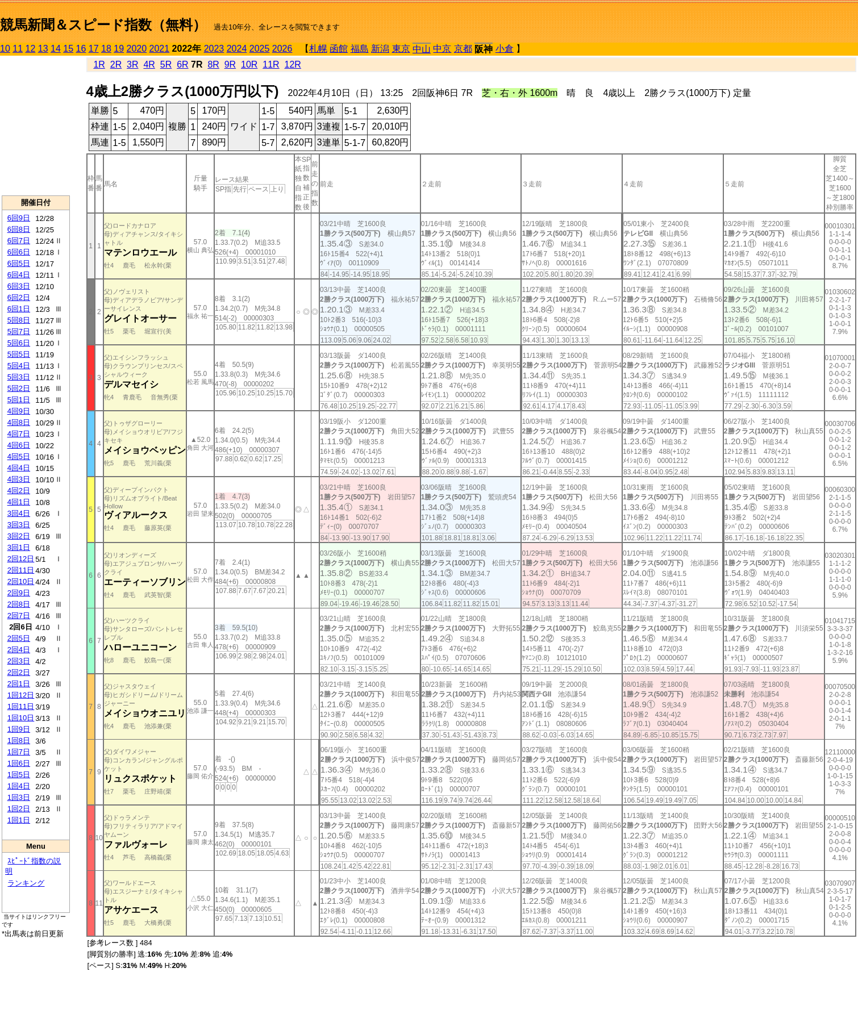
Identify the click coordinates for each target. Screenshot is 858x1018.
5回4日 (18, 365)
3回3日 (18, 524)
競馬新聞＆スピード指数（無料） (103, 24)
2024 (237, 48)
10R (249, 64)
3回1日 (18, 547)
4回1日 (18, 502)
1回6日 (18, 763)
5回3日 (18, 377)
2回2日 (18, 672)
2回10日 (21, 581)
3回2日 (18, 536)
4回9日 (18, 411)
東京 (401, 48)
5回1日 (18, 399)
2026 (282, 48)
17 (94, 48)
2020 (137, 48)
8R (213, 64)
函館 (339, 48)
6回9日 (18, 218)
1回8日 (18, 740)
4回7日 (18, 433)
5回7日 (18, 331)
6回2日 (18, 297)
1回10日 (21, 718)
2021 (159, 48)
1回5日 (18, 774)
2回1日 (18, 683)
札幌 (318, 48)
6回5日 (18, 263)
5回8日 (18, 320)
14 (56, 48)
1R (99, 64)
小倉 (504, 48)
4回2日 (18, 490)
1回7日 (18, 752)
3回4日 (18, 513)
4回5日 (18, 456)
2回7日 (18, 615)
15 (68, 48)
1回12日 (21, 695)
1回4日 (18, 786)
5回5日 (18, 354)
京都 (463, 48)
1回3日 (18, 797)
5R (166, 64)
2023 (214, 48)
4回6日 (18, 445)
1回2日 (18, 808)
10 (5, 48)
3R (132, 64)
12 (31, 48)
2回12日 (21, 558)
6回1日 (18, 308)
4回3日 (18, 479)
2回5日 (18, 638)
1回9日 (18, 729)
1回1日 (18, 820)
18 (106, 48)
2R (116, 64)
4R (149, 64)
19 (119, 48)
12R (293, 64)
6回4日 (18, 274)
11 (18, 48)
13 (43, 48)
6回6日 (18, 252)
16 (81, 48)
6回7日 (18, 240)
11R (271, 64)
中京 (442, 48)
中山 (422, 49)
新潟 (380, 48)
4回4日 (18, 468)
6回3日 (18, 286)
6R (182, 64)
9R (230, 64)
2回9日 (18, 593)
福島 (360, 48)
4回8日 (18, 422)
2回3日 (18, 661)
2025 (259, 48)
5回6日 (18, 343)
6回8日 (18, 229)
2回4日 (18, 649)
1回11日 (21, 706)
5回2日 (18, 388)
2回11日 (21, 570)
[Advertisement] (36, 125)
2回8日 (18, 604)
